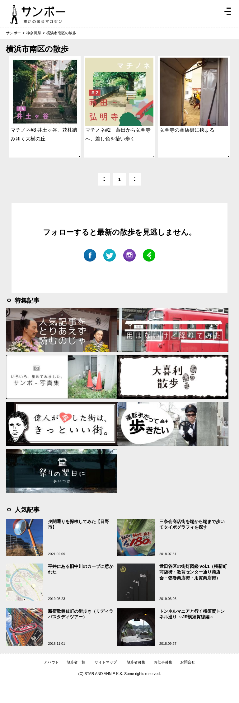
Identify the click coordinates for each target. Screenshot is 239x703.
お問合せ (187, 662)
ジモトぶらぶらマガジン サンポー (37, 14)
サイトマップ (106, 662)
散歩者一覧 (76, 662)
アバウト (51, 662)
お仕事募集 (163, 662)
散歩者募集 (136, 662)
